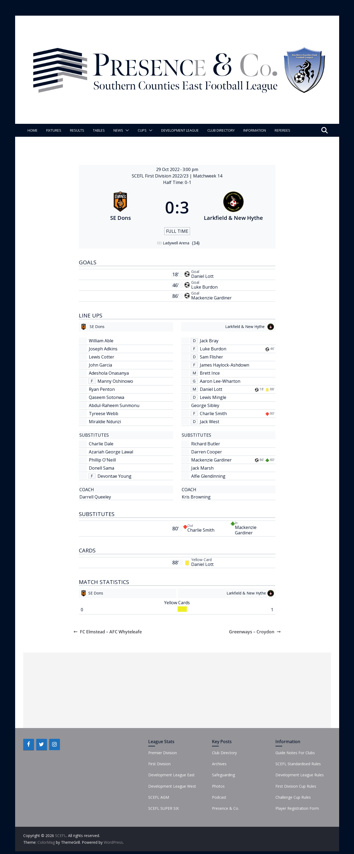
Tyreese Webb (103, 413)
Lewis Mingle (213, 397)
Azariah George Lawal (111, 452)
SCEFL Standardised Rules (298, 763)
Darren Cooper (206, 452)
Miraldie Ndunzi (105, 422)
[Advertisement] (177, 690)
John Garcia (100, 365)
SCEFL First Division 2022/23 (161, 176)
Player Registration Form (297, 808)
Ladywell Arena (176, 242)
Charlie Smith (213, 413)
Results (77, 130)
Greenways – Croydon (255, 632)
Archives (219, 763)
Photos (218, 786)
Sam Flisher (211, 357)
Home (33, 130)
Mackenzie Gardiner (211, 298)
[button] (126, 130)
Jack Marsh (202, 468)
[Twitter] (41, 744)
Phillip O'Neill (102, 460)
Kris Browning (196, 497)
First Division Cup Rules (295, 786)
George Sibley (205, 405)
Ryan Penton (102, 389)
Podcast (219, 797)
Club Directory (221, 130)
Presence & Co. (225, 808)
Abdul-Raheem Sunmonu (114, 405)
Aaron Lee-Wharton (220, 381)
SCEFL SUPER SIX (163, 808)
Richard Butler (205, 444)
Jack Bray (209, 341)
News (118, 130)
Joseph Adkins (103, 349)
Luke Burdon (204, 287)
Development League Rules (299, 774)
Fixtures (53, 130)
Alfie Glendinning (208, 476)
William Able (101, 341)
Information (254, 130)
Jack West (209, 422)
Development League (180, 130)
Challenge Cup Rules (293, 797)
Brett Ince (210, 373)
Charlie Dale (101, 444)
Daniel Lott (202, 276)
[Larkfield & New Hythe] (233, 207)
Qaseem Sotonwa (106, 397)
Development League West (172, 786)
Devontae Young (114, 476)
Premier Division (162, 752)
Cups (142, 130)
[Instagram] (54, 744)
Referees (282, 130)
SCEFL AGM (158, 797)
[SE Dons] (120, 207)
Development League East (171, 774)
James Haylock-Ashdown (224, 365)
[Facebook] (28, 744)
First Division (159, 763)
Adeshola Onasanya (109, 373)
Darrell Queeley (95, 497)
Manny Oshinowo (115, 381)
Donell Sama (101, 468)
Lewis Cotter (101, 357)
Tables (99, 130)
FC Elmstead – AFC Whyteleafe (107, 632)
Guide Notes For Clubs (295, 752)
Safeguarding (223, 774)
